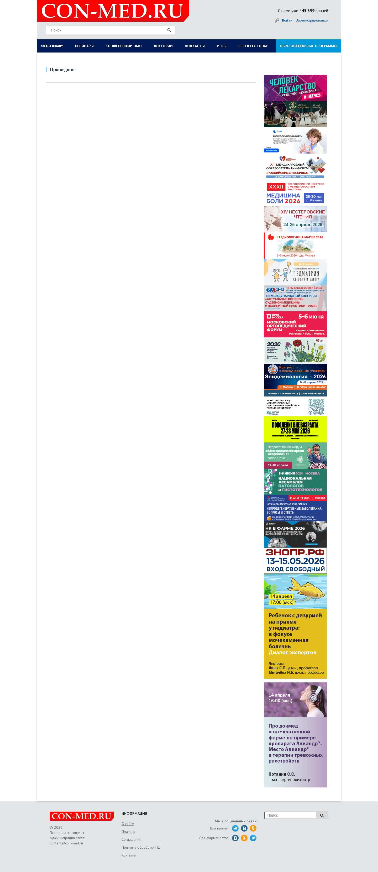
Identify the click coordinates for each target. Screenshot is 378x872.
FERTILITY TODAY (253, 46)
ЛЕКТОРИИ (163, 46)
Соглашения (131, 839)
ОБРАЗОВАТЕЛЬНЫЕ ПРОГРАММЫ (308, 46)
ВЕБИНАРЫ (84, 46)
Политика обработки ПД (141, 847)
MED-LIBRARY (52, 46)
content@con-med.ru (66, 843)
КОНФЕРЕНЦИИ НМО (124, 46)
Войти (287, 20)
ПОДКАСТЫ (195, 46)
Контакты (129, 855)
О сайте (128, 823)
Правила (128, 831)
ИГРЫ (222, 46)
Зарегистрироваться (312, 20)
